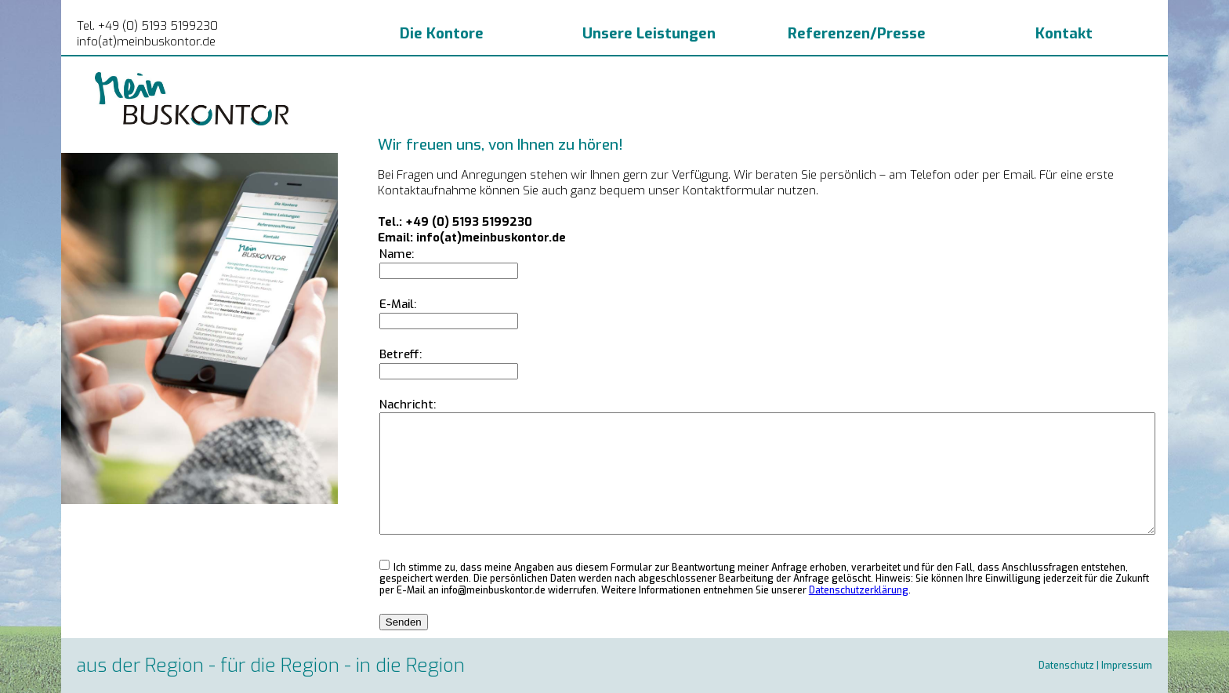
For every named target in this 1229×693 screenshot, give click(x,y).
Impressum (1126, 665)
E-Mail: (397, 304)
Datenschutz (1066, 665)
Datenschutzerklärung (858, 590)
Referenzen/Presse (857, 33)
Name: (396, 254)
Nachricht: (407, 404)
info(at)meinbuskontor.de (146, 41)
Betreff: (400, 354)
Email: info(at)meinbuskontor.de (472, 237)
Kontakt (1064, 33)
